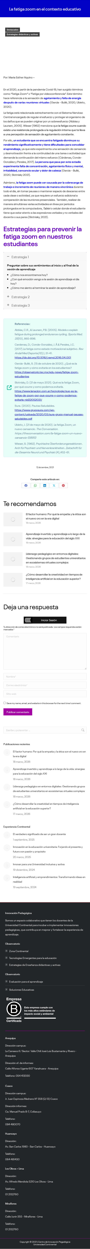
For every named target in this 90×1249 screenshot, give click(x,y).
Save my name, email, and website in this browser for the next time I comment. (44, 703)
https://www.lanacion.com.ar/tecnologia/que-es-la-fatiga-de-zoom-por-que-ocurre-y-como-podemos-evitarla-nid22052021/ (46, 395)
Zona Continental (18, 951)
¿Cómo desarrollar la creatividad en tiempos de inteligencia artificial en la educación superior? (54, 576)
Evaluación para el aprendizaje (26, 981)
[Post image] (12, 519)
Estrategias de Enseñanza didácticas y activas (34, 965)
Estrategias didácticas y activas (22, 34)
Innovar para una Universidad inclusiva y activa (39, 864)
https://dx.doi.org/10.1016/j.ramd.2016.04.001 (43, 357)
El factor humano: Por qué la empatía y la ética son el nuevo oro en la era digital (56, 516)
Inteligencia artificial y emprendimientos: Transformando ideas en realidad (49, 879)
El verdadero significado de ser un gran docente (39, 834)
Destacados (12, 30)
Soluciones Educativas (21, 989)
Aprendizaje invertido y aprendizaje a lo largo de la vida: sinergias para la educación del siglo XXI (55, 536)
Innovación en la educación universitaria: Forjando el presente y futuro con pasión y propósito (48, 849)
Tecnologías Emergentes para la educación (33, 958)
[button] (45, 620)
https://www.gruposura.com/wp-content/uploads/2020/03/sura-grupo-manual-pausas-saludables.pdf (49, 414)
